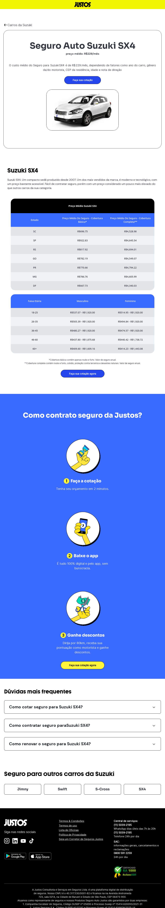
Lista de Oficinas (69, 830)
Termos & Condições (71, 821)
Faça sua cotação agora (82, 373)
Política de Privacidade (72, 834)
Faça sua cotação (83, 80)
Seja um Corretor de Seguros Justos (81, 839)
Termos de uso (68, 825)
